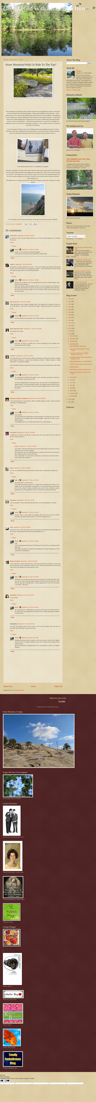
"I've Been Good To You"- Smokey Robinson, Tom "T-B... (79, 353)
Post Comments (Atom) (17, 690)
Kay (11, 302)
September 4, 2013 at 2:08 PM (27, 446)
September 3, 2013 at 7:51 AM (30, 375)
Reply (11, 242)
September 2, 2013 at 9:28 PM (25, 235)
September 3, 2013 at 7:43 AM (30, 249)
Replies (14, 246)
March (72, 390)
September (73, 344)
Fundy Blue (13, 235)
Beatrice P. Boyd (15, 561)
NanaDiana (13, 500)
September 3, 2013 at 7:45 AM (30, 280)
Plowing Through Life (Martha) (19, 398)
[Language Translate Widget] (76, 236)
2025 (69, 301)
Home (33, 686)
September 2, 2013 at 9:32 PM (23, 264)
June (71, 382)
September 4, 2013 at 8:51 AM (26, 624)
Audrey (12, 264)
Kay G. (17, 249)
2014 (69, 331)
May (71, 385)
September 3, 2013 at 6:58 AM (37, 398)
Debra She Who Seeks (16, 328)
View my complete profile (73, 90)
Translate (77, 238)
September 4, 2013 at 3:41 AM (25, 595)
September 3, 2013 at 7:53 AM (30, 412)
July (71, 380)
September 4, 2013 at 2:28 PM (30, 607)
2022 (69, 309)
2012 (69, 399)
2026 (69, 298)
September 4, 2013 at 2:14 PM (30, 480)
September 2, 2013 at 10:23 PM (22, 302)
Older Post (58, 686)
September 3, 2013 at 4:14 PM (25, 500)
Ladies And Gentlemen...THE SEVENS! (80, 361)
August (72, 377)
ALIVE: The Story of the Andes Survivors (81, 364)
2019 (69, 317)
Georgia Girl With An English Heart (45, 8)
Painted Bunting (74, 367)
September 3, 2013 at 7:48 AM (30, 341)
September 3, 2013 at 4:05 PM (22, 468)
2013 (69, 333)
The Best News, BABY (80, 282)
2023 (69, 307)
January (72, 396)
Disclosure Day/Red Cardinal (82, 271)
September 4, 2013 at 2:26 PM (30, 577)
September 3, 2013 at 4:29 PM (21, 527)
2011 (69, 402)
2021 (69, 312)
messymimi (13, 432)
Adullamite (13, 595)
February (72, 393)
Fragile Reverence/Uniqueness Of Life (80, 369)
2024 (69, 304)
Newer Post (7, 686)
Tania (11, 468)
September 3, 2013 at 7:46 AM (30, 315)
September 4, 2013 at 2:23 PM (30, 541)
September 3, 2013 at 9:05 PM (28, 561)
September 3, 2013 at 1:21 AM (24, 355)
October (72, 341)
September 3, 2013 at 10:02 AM (26, 432)
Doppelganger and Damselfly (82, 260)
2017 (69, 323)
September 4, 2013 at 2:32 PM (30, 637)
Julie (11, 527)
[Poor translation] (7, 1080)
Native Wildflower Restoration (78, 346)
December (73, 336)
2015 (69, 328)
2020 (69, 315)
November (73, 338)
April (71, 388)
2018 (69, 320)
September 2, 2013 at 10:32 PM (32, 328)
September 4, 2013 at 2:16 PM (30, 512)
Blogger (56, 707)
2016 (69, 325)
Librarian (12, 355)
